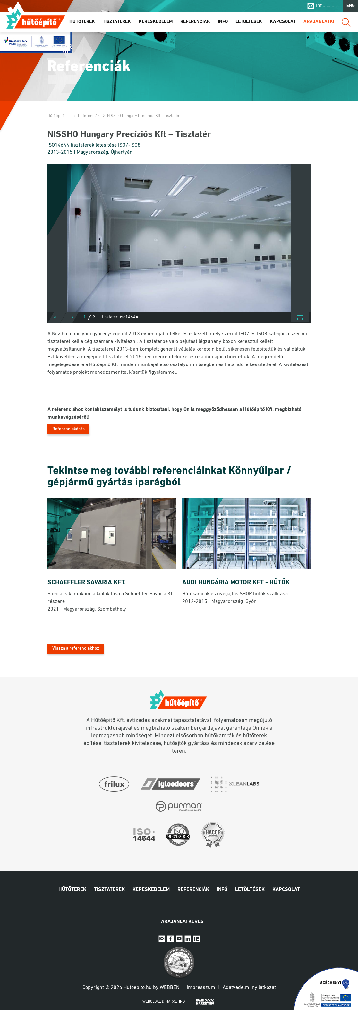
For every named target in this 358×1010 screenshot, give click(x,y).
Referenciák (195, 22)
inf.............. (327, 5)
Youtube (179, 938)
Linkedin (187, 938)
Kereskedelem (156, 22)
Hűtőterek (82, 22)
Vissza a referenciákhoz (75, 648)
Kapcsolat (283, 22)
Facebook (170, 938)
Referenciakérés (68, 429)
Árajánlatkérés (323, 22)
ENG (350, 6)
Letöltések (248, 22)
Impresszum (201, 987)
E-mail (161, 938)
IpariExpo (196, 938)
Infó (223, 22)
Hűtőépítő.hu (35, 18)
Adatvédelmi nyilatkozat (249, 987)
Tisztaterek (117, 22)
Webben (169, 987)
